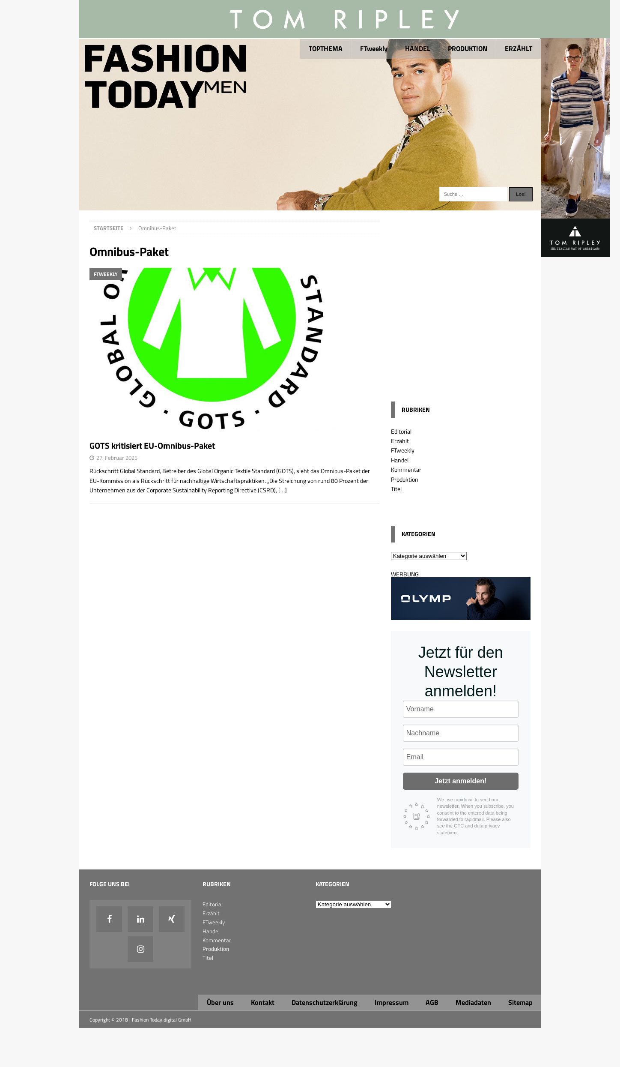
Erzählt (400, 440)
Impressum (391, 1002)
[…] (282, 490)
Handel (399, 460)
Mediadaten (473, 1002)
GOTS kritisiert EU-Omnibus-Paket (152, 445)
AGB (432, 1002)
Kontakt (262, 1002)
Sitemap (520, 1002)
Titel (396, 488)
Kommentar (406, 469)
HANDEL (417, 48)
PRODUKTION (467, 48)
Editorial (401, 431)
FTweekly (374, 48)
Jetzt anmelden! (460, 781)
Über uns (220, 1002)
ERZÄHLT (518, 48)
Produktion (404, 479)
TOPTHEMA (326, 48)
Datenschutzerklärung (325, 1002)
